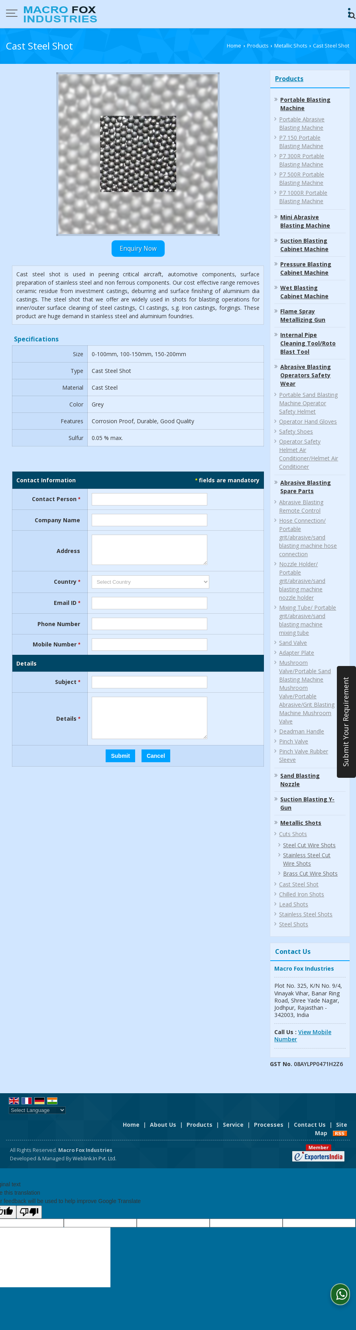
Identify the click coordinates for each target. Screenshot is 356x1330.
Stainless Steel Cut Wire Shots (306, 859)
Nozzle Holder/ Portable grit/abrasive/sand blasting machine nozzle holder (302, 580)
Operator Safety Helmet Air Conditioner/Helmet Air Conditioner (308, 454)
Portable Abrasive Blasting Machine (302, 123)
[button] (302, 1035)
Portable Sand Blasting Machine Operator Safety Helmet (308, 403)
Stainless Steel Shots (305, 914)
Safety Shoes (296, 431)
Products (258, 45)
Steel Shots (293, 924)
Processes (268, 1124)
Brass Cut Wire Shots (310, 873)
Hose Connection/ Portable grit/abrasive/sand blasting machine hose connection (308, 537)
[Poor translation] (29, 1212)
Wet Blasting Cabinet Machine (304, 292)
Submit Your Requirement (345, 722)
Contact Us (310, 1124)
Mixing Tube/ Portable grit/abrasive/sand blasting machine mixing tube (307, 620)
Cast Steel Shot (299, 884)
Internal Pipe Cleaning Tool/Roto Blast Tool (308, 343)
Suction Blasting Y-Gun (307, 803)
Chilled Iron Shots (301, 894)
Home (234, 45)
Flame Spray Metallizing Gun (302, 315)
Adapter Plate (296, 652)
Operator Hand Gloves (308, 421)
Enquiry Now (138, 248)
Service (233, 1124)
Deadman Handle (301, 731)
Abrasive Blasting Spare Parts (305, 487)
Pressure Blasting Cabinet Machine (305, 268)
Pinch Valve (293, 741)
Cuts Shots (293, 834)
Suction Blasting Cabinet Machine (304, 245)
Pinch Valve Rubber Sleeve (303, 755)
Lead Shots (293, 904)
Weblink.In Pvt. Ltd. (94, 1158)
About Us (163, 1124)
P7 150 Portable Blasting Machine (301, 142)
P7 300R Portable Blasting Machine (301, 160)
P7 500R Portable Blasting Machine (301, 178)
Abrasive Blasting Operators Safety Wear (305, 375)
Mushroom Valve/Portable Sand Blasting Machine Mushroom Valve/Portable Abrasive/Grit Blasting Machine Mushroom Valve (306, 692)
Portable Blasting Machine (305, 104)
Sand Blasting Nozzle (300, 780)
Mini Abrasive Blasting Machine (305, 221)
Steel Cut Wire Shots (309, 845)
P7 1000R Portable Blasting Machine (303, 197)
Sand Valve (293, 642)
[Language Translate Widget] (37, 1110)
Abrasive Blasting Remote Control (301, 506)
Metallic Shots (290, 45)
